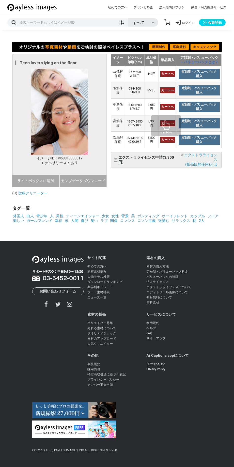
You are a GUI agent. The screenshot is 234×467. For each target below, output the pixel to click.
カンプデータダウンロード (83, 181)
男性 (59, 216)
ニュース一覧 (97, 297)
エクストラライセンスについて (168, 287)
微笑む (163, 220)
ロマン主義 (146, 220)
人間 (74, 220)
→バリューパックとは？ (199, 62)
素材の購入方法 (157, 266)
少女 (105, 216)
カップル (197, 216)
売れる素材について (101, 328)
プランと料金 (143, 7)
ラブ (104, 220)
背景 (125, 216)
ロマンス (127, 220)
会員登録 (212, 22)
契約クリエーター (33, 193)
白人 (30, 216)
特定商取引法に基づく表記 (106, 374)
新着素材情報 (97, 271)
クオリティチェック (101, 333)
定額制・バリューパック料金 (167, 271)
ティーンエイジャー (82, 216)
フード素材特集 (98, 292)
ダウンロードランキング (105, 282)
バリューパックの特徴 (162, 277)
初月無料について (159, 297)
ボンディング (148, 216)
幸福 (58, 220)
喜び (84, 220)
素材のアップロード (101, 338)
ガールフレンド (39, 220)
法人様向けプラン (172, 7)
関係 (114, 220)
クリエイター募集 (100, 323)
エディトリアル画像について (167, 292)
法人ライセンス (157, 282)
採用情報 (93, 369)
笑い (94, 220)
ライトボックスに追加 (35, 181)
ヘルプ (151, 328)
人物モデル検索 (98, 277)
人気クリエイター (100, 343)
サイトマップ (156, 338)
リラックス (181, 220)
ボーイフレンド (175, 216)
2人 (201, 220)
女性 (115, 216)
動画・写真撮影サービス (208, 7)
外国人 (18, 216)
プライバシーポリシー (103, 379)
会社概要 (93, 364)
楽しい (18, 220)
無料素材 (152, 302)
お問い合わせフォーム (57, 291)
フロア (212, 216)
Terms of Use (155, 364)
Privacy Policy (155, 369)
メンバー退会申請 (100, 385)
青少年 (41, 216)
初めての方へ (117, 7)
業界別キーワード (100, 287)
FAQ (149, 333)
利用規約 (152, 323)
